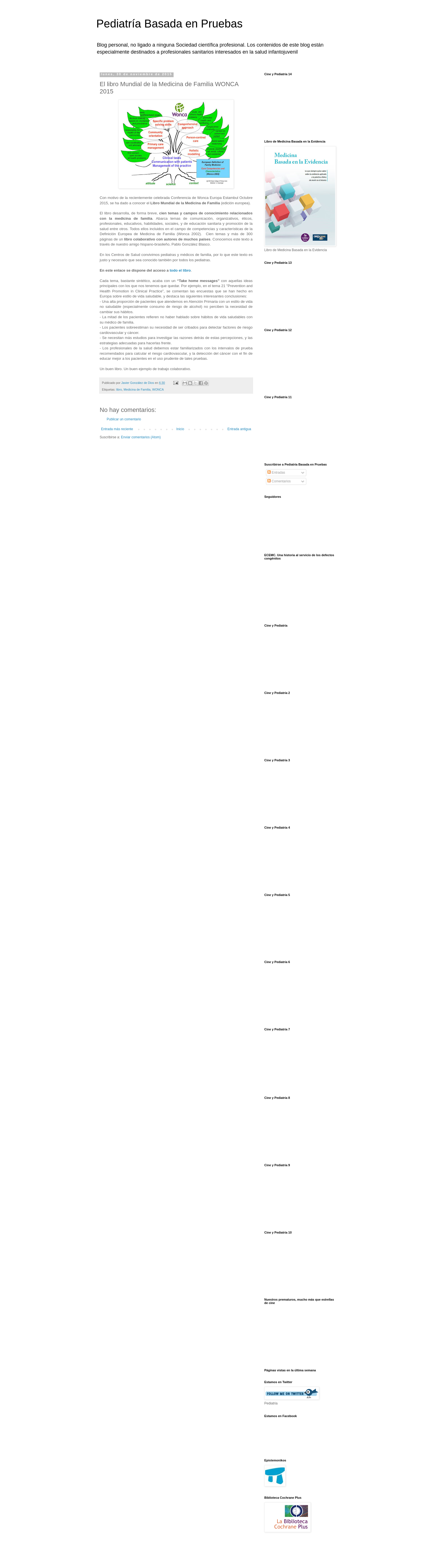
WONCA (158, 389)
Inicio (180, 429)
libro (119, 389)
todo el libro (180, 270)
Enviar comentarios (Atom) (141, 437)
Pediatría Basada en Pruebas (169, 23)
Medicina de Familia (136, 389)
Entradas (276, 473)
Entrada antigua (239, 429)
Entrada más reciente (117, 429)
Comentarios (279, 481)
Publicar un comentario (124, 419)
